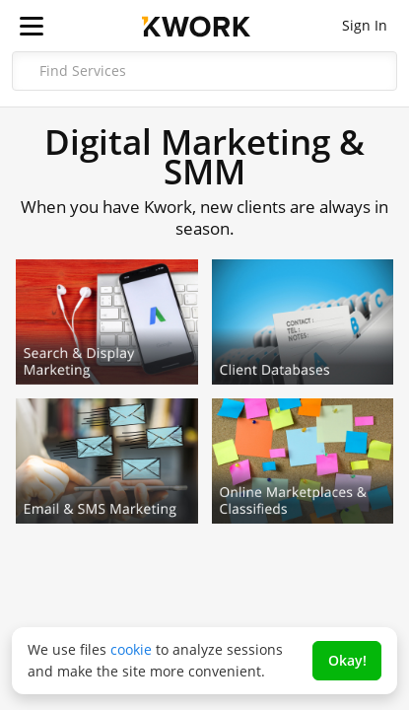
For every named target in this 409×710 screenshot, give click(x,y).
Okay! (347, 660)
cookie (131, 649)
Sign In (364, 25)
